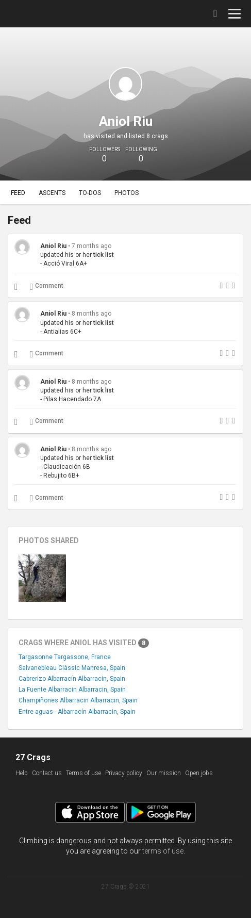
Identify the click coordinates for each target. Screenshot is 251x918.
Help (21, 773)
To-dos (90, 192)
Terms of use (83, 773)
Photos (126, 192)
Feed (18, 192)
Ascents (52, 192)
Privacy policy (123, 773)
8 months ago (91, 313)
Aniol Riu (53, 246)
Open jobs (199, 773)
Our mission (163, 773)
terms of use (162, 851)
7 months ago (91, 246)
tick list (103, 254)
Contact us (47, 773)
